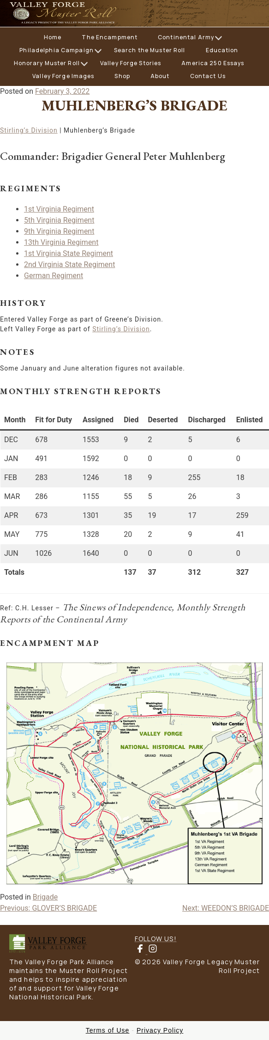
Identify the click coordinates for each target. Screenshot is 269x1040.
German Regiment (53, 275)
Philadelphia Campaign (56, 50)
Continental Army (186, 37)
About (160, 76)
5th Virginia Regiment (59, 220)
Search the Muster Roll (149, 50)
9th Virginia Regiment (59, 231)
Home (52, 37)
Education (222, 50)
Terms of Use (108, 1030)
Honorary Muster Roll (47, 63)
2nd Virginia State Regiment (69, 264)
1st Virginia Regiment (59, 209)
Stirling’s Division (29, 130)
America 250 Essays (212, 63)
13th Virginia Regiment (61, 242)
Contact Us (208, 76)
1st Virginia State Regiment (68, 253)
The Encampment (109, 37)
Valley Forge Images (63, 76)
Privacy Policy (160, 1030)
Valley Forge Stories (130, 63)
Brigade (45, 897)
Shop (122, 76)
